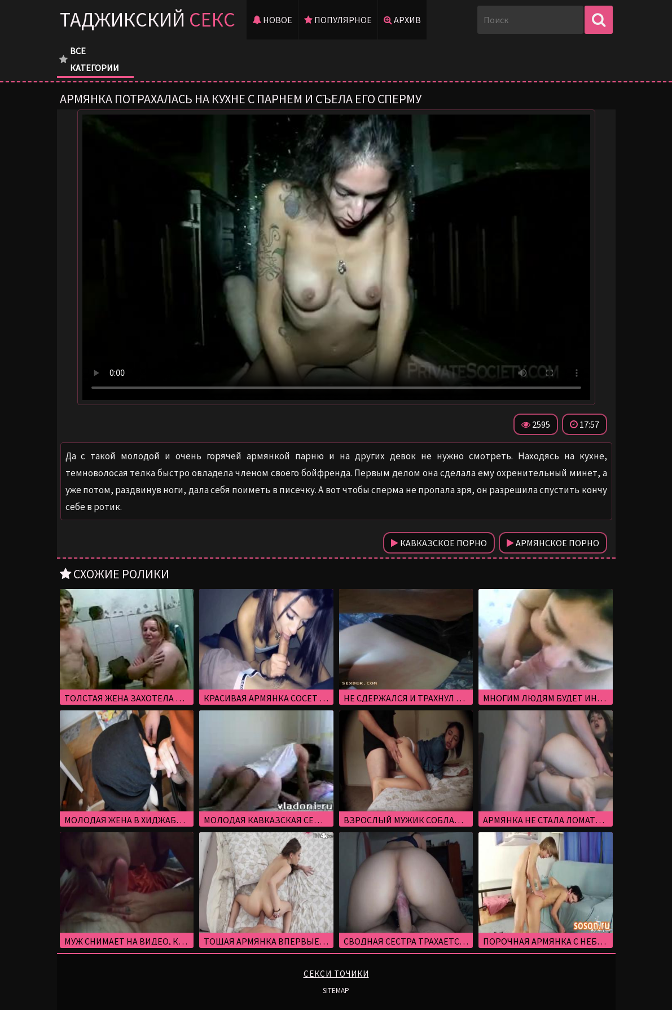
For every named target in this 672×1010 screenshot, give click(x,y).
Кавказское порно (439, 542)
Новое (272, 19)
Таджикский (147, 19)
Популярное (338, 19)
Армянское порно (553, 542)
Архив (402, 19)
